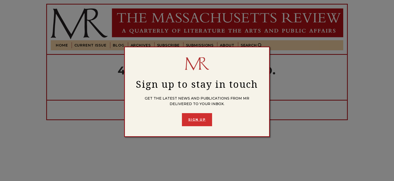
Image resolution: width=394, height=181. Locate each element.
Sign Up (197, 119)
